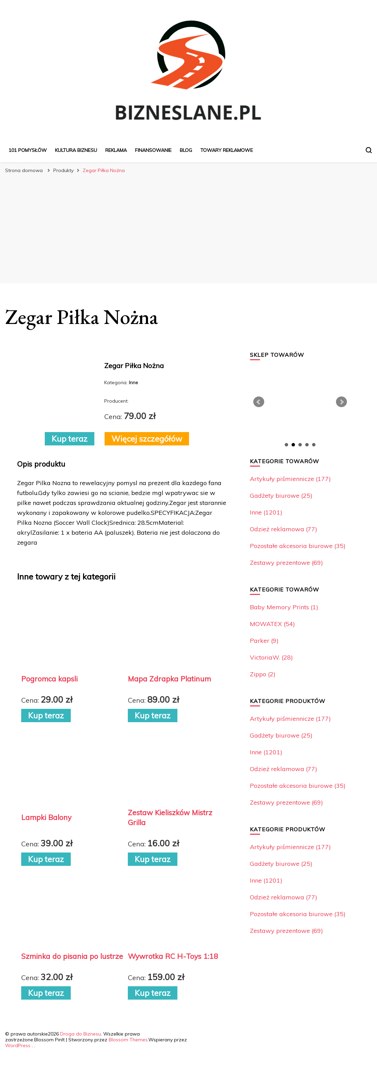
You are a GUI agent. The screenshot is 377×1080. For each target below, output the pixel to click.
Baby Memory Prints (284, 607)
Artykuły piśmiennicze (290, 479)
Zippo (262, 674)
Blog (186, 150)
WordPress (17, 1045)
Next (341, 401)
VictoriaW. (271, 657)
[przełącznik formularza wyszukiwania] (369, 150)
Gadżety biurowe (281, 495)
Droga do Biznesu (80, 1034)
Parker (264, 641)
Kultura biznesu (76, 150)
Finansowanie (153, 150)
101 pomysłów (28, 150)
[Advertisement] (188, 228)
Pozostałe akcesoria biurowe (298, 546)
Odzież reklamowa (283, 529)
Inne (266, 512)
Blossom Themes (128, 1040)
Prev (258, 401)
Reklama (116, 150)
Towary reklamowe (226, 150)
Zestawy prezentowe (286, 563)
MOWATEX (272, 624)
